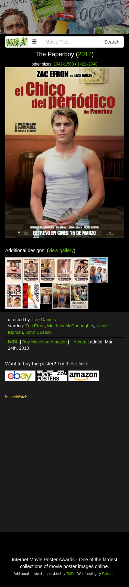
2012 (85, 54)
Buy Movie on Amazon (44, 341)
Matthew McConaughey (70, 325)
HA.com (78, 341)
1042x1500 (64, 64)
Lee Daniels (44, 319)
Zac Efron (35, 325)
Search (111, 42)
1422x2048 (87, 64)
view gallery (61, 250)
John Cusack (38, 332)
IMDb (13, 341)
